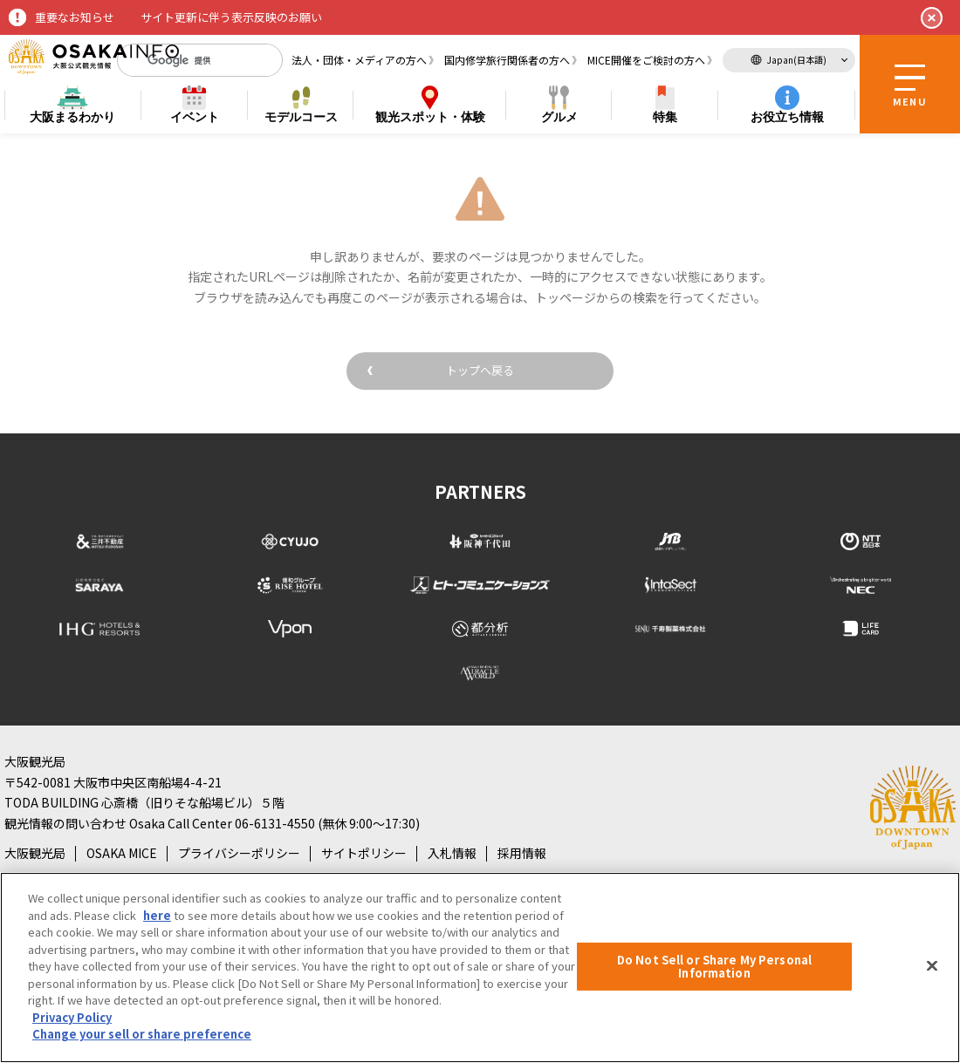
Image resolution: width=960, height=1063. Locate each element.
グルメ (559, 117)
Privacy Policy (72, 1017)
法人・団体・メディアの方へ (359, 59)
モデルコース (301, 117)
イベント (194, 117)
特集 (665, 117)
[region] (480, 967)
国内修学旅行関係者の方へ (507, 59)
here (157, 915)
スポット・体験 (430, 117)
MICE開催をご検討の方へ (646, 59)
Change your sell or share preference (141, 1034)
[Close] (932, 965)
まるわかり (72, 117)
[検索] (185, 60)
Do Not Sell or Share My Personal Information (714, 966)
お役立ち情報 (787, 117)
